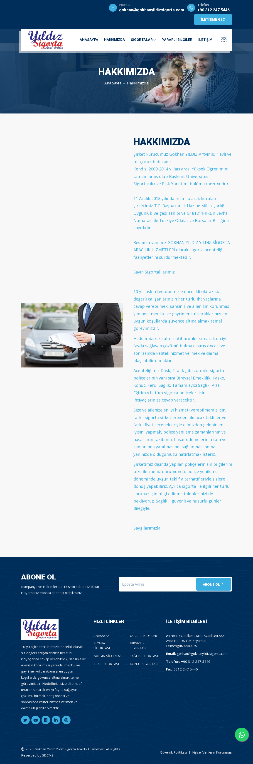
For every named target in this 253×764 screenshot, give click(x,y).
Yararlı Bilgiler (177, 39)
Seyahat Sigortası (101, 645)
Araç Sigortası (106, 663)
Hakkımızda (114, 39)
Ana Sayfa (113, 83)
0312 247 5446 (186, 669)
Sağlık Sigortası (144, 656)
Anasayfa (89, 39)
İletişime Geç (213, 19)
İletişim (205, 39)
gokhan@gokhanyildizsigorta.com (151, 10)
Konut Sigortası (144, 663)
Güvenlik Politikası (172, 752)
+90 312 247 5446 (213, 10)
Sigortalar (143, 39)
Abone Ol (213, 584)
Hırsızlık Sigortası (138, 645)
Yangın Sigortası (108, 656)
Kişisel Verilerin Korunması (211, 752)
